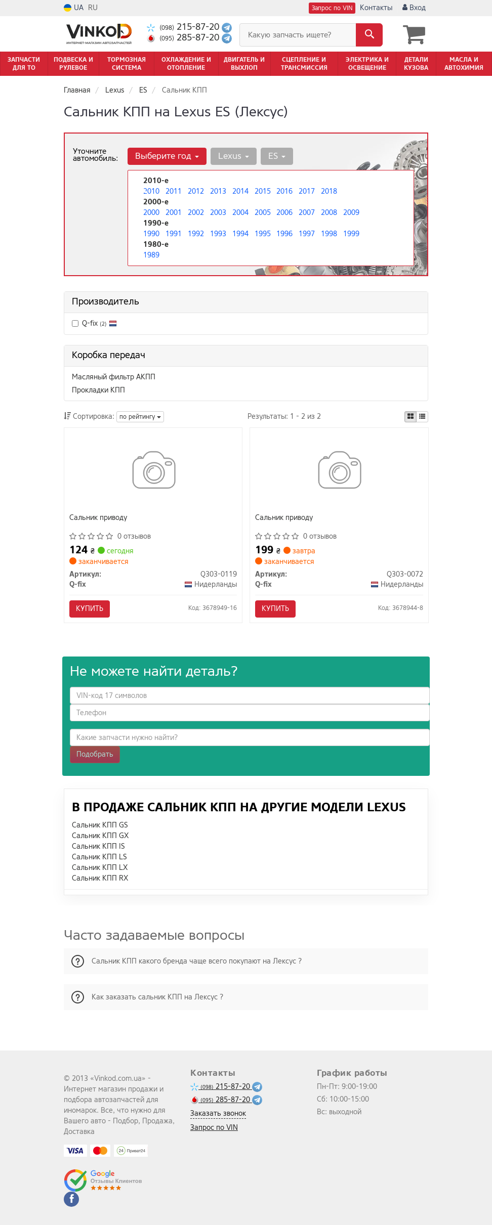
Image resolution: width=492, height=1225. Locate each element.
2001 (174, 212)
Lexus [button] (233, 156)
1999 (351, 234)
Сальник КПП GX (100, 836)
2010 (151, 191)
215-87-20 (184, 27)
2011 (174, 191)
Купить (89, 609)
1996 (284, 234)
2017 (307, 191)
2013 (218, 191)
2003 (218, 212)
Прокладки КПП (98, 390)
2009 (351, 212)
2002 (196, 212)
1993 (218, 234)
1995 (263, 234)
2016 (284, 191)
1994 (240, 234)
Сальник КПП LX (100, 867)
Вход (414, 8)
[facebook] (71, 1199)
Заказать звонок (218, 1113)
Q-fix (94, 323)
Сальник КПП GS (100, 825)
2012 (196, 191)
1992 (196, 234)
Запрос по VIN (332, 8)
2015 (263, 191)
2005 (263, 212)
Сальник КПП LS (99, 857)
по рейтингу (140, 417)
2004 (240, 212)
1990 (151, 234)
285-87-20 (184, 37)
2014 (240, 191)
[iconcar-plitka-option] (410, 416)
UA (74, 8)
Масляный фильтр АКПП (113, 377)
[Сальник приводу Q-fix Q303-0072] (338, 472)
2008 (329, 212)
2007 (307, 212)
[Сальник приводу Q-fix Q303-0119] (153, 472)
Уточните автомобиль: (95, 154)
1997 (307, 234)
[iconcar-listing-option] (422, 416)
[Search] (369, 35)
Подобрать (94, 754)
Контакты (376, 8)
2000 (151, 212)
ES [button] (276, 156)
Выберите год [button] (167, 156)
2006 (284, 212)
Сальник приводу (98, 518)
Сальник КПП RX (100, 878)
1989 (151, 255)
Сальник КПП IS (98, 846)
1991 (174, 234)
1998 (329, 234)
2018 (329, 191)
